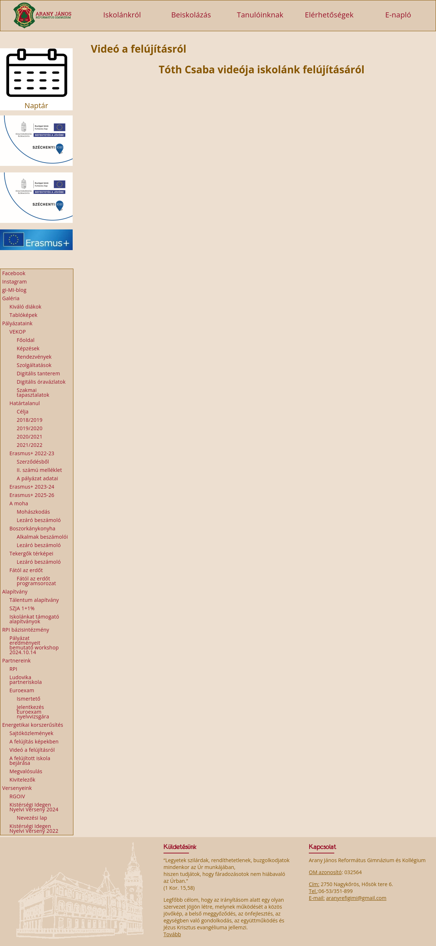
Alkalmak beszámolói (42, 536)
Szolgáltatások (34, 365)
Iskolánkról (122, 14)
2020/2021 (30, 436)
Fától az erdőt (26, 570)
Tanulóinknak (260, 14)
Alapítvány (15, 591)
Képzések (28, 348)
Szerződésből (33, 461)
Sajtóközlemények (31, 733)
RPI (13, 668)
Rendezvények (34, 356)
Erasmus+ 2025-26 (31, 495)
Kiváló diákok (25, 306)
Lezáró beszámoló (39, 520)
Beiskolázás (191, 14)
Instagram (14, 281)
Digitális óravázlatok (41, 381)
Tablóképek (23, 314)
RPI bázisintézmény (25, 629)
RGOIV (17, 796)
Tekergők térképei (31, 553)
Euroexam (21, 690)
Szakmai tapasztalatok (33, 392)
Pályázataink (17, 323)
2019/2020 (30, 428)
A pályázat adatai (37, 478)
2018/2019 (30, 419)
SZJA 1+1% (22, 608)
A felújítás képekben (33, 741)
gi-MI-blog (14, 289)
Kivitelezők (22, 779)
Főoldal (26, 340)
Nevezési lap (32, 817)
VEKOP (17, 331)
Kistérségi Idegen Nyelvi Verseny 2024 (33, 807)
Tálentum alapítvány (34, 599)
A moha (18, 503)
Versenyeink (17, 787)
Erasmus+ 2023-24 (31, 486)
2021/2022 (30, 444)
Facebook (13, 273)
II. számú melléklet (39, 469)
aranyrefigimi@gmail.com (356, 897)
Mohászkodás (33, 511)
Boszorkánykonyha (32, 528)
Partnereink (16, 660)
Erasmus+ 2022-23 (31, 453)
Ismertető (28, 698)
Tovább (172, 934)
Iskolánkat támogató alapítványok (34, 619)
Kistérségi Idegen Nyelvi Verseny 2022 (33, 828)
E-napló (398, 14)
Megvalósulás (25, 771)
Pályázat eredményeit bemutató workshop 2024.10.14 (34, 645)
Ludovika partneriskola (25, 679)
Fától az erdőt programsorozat (36, 581)
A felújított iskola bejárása (29, 760)
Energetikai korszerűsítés (32, 724)
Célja (23, 411)
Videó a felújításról (32, 749)
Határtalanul (24, 403)
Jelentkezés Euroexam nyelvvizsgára (33, 712)
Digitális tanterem (38, 373)
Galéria (11, 298)
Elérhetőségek (329, 14)
